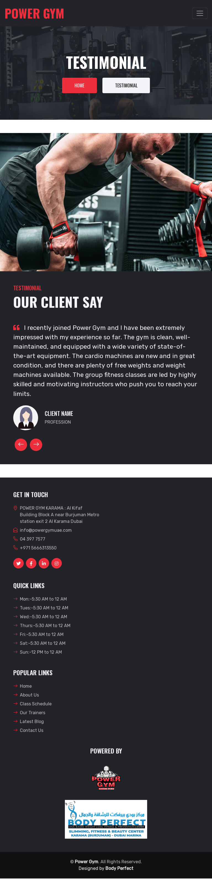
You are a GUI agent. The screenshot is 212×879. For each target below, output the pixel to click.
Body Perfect (119, 869)
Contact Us (28, 731)
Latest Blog (28, 722)
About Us (26, 695)
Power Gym (86, 862)
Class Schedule (32, 704)
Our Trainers (29, 713)
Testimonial (127, 85)
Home (78, 85)
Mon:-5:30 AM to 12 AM (40, 599)
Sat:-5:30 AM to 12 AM (39, 643)
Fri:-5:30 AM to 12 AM (38, 635)
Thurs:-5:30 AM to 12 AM (41, 626)
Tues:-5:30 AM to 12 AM (40, 608)
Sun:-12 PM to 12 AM (37, 652)
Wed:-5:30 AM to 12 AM (40, 617)
